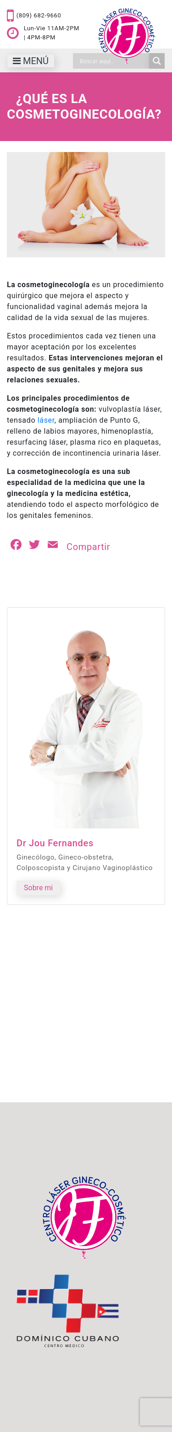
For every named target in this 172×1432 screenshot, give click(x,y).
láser (46, 420)
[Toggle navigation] (30, 60)
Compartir (88, 546)
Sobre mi (38, 887)
